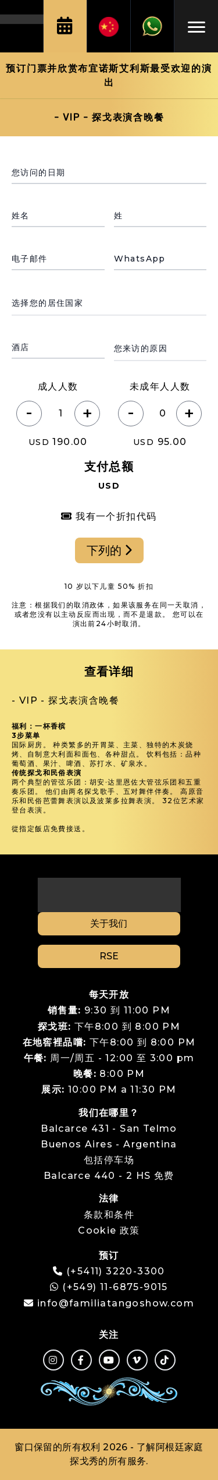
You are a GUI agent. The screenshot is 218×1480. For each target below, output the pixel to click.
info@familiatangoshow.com (115, 1303)
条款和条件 (109, 1214)
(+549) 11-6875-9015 (108, 1286)
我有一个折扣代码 (108, 516)
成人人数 (58, 386)
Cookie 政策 (109, 1230)
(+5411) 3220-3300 (115, 1271)
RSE (109, 956)
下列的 (109, 550)
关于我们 (108, 923)
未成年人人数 (160, 386)
